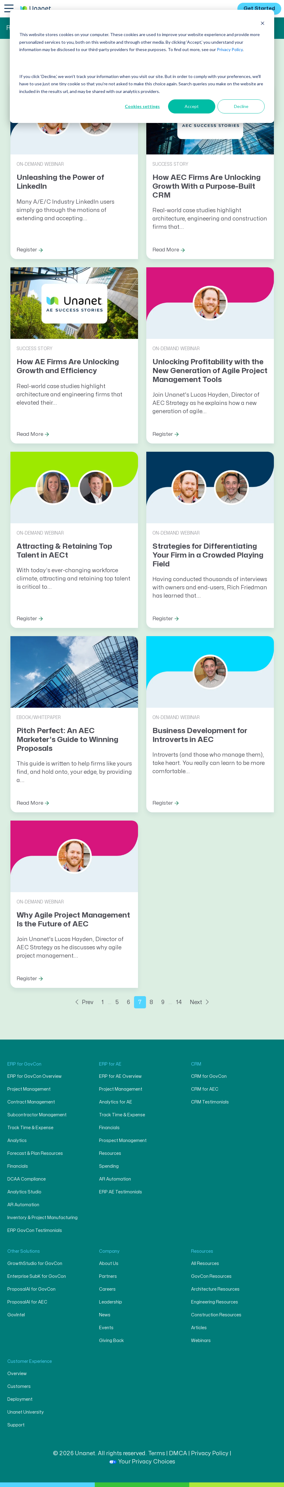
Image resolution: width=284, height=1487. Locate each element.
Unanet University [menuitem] (25, 1412)
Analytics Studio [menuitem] (24, 1192)
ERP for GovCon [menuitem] (24, 1064)
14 (179, 1002)
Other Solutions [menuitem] (23, 1251)
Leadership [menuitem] (110, 1302)
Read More (165, 249)
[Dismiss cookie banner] (262, 23)
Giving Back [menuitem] (111, 1341)
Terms (156, 1453)
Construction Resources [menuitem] (216, 1315)
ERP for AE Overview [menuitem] (120, 1076)
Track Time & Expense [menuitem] (30, 1128)
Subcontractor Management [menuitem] (37, 1115)
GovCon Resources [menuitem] (211, 1276)
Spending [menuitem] (109, 1166)
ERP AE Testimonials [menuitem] (120, 1192)
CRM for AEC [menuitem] (204, 1089)
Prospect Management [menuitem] (123, 1141)
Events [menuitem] (106, 1328)
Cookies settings (142, 106)
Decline (241, 106)
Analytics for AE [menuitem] (115, 1102)
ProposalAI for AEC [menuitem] (27, 1302)
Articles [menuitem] (199, 1328)
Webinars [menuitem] (201, 1341)
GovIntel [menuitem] (16, 1315)
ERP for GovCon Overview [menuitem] (34, 1076)
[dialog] (142, 66)
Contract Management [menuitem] (31, 1102)
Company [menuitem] (109, 1251)
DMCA (178, 1453)
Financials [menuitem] (17, 1166)
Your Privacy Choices (142, 1461)
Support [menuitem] (16, 1425)
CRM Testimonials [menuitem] (210, 1102)
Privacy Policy (230, 49)
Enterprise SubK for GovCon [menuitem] (36, 1276)
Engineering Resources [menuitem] (214, 1302)
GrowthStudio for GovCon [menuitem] (34, 1264)
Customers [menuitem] (19, 1387)
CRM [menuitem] (196, 1064)
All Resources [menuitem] (205, 1264)
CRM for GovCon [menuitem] (209, 1076)
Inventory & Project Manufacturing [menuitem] (42, 1218)
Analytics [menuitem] (17, 1141)
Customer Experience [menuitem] (29, 1361)
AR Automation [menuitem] (23, 1205)
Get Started (259, 8)
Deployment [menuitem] (20, 1399)
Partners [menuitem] (108, 1276)
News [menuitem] (104, 1315)
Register (27, 249)
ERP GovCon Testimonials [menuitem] (34, 1231)
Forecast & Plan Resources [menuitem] (35, 1153)
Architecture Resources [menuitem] (215, 1289)
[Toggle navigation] (8, 8)
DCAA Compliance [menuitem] (26, 1179)
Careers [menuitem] (107, 1289)
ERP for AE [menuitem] (110, 1064)
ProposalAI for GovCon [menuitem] (31, 1289)
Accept (192, 106)
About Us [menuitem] (108, 1264)
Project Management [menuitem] (29, 1089)
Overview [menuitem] (17, 1374)
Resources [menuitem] (110, 1153)
